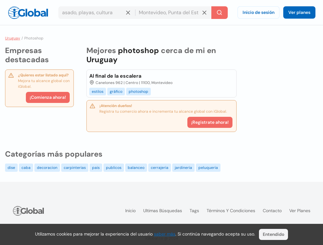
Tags (194, 210)
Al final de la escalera (115, 76)
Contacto (272, 210)
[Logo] (28, 12)
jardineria (183, 167)
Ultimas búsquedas (162, 210)
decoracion (47, 167)
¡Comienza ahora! (48, 97)
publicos (113, 167)
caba (26, 167)
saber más (164, 234)
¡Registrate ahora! (210, 122)
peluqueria (208, 167)
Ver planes (299, 12)
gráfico (116, 91)
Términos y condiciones (231, 210)
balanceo (136, 167)
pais (96, 167)
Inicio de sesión (258, 12)
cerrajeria (159, 167)
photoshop (138, 91)
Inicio (130, 210)
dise (11, 167)
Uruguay (12, 38)
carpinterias (75, 167)
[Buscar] (219, 12)
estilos (97, 91)
